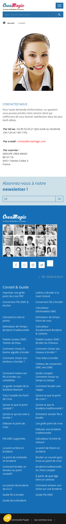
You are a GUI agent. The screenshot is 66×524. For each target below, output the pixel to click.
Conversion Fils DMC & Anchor (16, 303)
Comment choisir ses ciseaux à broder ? (48, 350)
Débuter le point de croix (14, 425)
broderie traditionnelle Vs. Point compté (49, 468)
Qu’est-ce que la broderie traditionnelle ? (49, 406)
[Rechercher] (59, 14)
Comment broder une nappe (48, 387)
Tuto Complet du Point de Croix (16, 397)
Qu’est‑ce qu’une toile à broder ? (16, 415)
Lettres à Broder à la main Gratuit (47, 294)
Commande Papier (20, 519)
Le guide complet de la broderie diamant (16, 387)
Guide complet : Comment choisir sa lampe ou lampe (47, 376)
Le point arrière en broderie (13, 449)
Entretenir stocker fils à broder (49, 415)
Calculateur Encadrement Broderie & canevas (49, 330)
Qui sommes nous (43, 519)
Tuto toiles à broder (47, 358)
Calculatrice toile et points (13, 318)
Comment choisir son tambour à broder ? (15, 359)
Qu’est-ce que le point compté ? (15, 406)
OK (59, 198)
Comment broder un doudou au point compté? (14, 470)
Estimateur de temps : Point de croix (48, 318)
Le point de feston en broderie (48, 449)
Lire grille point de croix (49, 423)
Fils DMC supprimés (14, 438)
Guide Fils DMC (44, 494)
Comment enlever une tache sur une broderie (49, 487)
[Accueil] (8, 23)
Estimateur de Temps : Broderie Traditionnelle (16, 328)
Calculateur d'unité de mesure (48, 440)
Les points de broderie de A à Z (15, 487)
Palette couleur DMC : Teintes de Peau (15, 341)
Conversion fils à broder (49, 302)
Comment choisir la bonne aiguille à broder (16, 350)
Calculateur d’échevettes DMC (46, 309)
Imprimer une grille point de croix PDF (14, 294)
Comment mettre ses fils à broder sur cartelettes (15, 376)
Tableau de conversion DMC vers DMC (49, 365)
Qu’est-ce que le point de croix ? (48, 397)
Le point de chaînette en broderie (15, 459)
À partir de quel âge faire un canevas (47, 477)
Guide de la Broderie (14, 500)
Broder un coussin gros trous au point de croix (49, 459)
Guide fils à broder (13, 494)
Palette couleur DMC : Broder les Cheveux (48, 341)
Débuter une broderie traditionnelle (48, 431)
